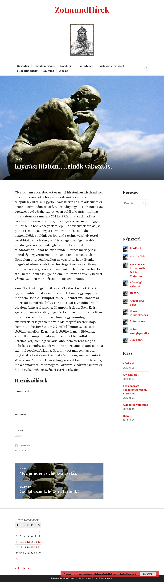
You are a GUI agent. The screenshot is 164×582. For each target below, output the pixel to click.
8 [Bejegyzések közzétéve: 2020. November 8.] (39, 536)
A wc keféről (138, 256)
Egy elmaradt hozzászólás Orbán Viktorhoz (135, 389)
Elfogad (148, 574)
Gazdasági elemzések (111, 66)
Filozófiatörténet (27, 70)
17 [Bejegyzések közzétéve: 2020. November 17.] (20, 547)
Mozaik (63, 70)
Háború (134, 292)
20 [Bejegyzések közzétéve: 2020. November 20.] (31, 547)
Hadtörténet (85, 66)
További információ (128, 574)
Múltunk (48, 70)
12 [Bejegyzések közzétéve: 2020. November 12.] (28, 541)
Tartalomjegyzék (44, 66)
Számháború (138, 321)
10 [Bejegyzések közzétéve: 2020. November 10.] (20, 541)
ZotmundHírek (82, 9)
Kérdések (135, 248)
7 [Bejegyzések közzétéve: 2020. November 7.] (35, 536)
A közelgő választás (135, 404)
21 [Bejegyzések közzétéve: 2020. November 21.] (35, 547)
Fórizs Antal (26, 446)
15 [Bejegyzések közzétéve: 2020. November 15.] (39, 541)
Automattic (106, 578)
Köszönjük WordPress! (63, 578)
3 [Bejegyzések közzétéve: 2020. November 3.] (20, 536)
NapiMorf (66, 66)
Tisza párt (136, 339)
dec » (26, 568)
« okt (18, 568)
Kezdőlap (23, 66)
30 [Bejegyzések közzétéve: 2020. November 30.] (16, 558)
